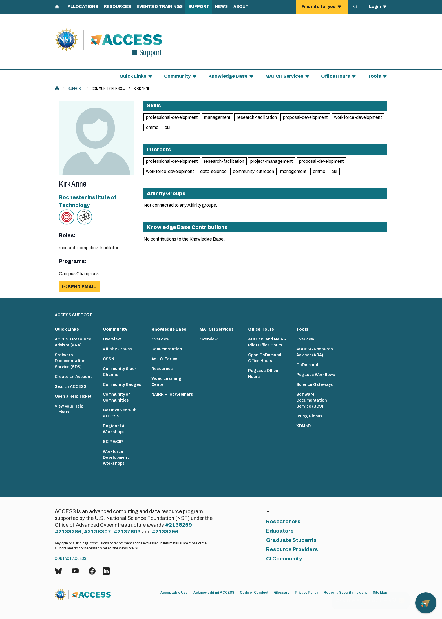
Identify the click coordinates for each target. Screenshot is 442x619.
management (217, 117)
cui (167, 127)
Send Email (79, 286)
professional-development (172, 117)
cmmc (152, 127)
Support (75, 88)
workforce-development (358, 117)
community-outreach (253, 171)
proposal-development (305, 117)
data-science (213, 171)
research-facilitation (257, 117)
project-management (271, 161)
